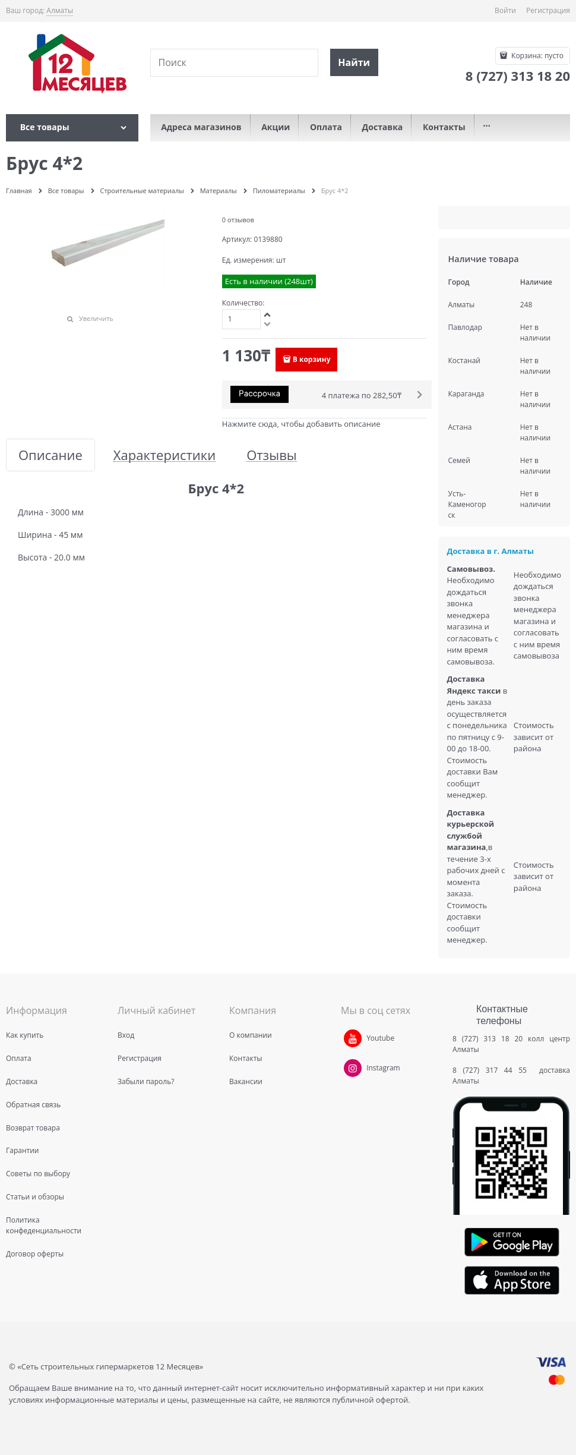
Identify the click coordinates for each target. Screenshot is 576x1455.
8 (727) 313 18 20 (487, 1039)
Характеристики (164, 455)
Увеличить (96, 318)
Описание (50, 455)
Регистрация (548, 10)
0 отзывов (238, 219)
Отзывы (271, 455)
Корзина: (536, 56)
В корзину (312, 359)
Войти (505, 10)
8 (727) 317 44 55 (492, 1070)
